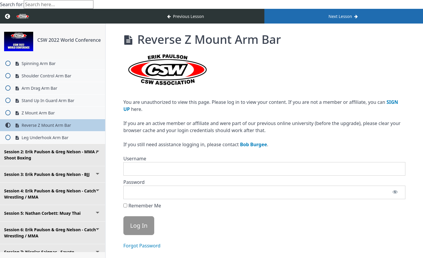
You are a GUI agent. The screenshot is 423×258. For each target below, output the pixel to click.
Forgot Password (141, 245)
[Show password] (395, 192)
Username (134, 158)
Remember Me (142, 205)
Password (134, 182)
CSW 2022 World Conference (69, 40)
